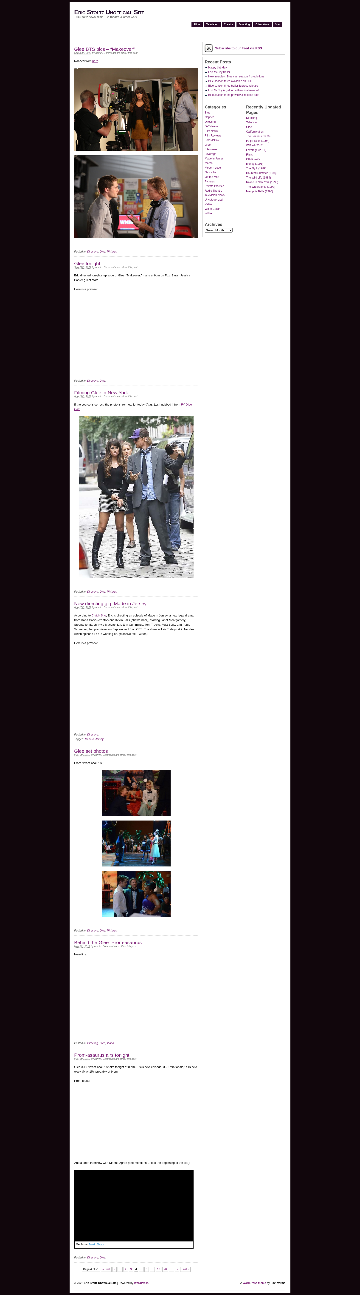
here (95, 61)
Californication (255, 131)
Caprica (209, 117)
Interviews (211, 149)
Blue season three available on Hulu (230, 81)
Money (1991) (254, 163)
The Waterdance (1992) (260, 186)
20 (165, 1269)
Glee (102, 251)
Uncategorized (213, 199)
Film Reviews (213, 135)
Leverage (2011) (256, 150)
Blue (207, 112)
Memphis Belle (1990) (259, 191)
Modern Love (213, 167)
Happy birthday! (218, 67)
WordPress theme (254, 1283)
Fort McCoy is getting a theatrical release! (233, 90)
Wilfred (209, 213)
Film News (211, 131)
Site (277, 24)
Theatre (228, 24)
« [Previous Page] (114, 1269)
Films (197, 24)
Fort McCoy (212, 140)
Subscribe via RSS (238, 48)
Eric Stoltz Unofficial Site (109, 12)
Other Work (262, 24)
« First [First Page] (106, 1269)
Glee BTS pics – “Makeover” (104, 49)
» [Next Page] (177, 1269)
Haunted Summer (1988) (261, 173)
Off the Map (212, 177)
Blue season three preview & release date (233, 95)
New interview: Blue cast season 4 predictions (236, 76)
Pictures (112, 251)
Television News (215, 195)
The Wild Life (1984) (258, 177)
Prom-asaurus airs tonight (101, 1055)
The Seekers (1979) (258, 136)
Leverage (210, 154)
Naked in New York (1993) (262, 182)
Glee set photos (91, 751)
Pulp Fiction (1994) (257, 140)
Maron (209, 163)
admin (98, 52)
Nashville (210, 172)
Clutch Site (99, 615)
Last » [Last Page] (185, 1269)
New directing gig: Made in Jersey (110, 603)
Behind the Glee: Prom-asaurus (108, 942)
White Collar (212, 208)
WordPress (141, 1283)
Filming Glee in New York (101, 392)
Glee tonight (87, 263)
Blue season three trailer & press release (233, 85)
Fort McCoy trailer (219, 72)
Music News (96, 1244)
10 (158, 1269)
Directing (244, 24)
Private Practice (214, 186)
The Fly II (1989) (256, 168)
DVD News (211, 126)
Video (110, 1043)
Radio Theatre (213, 190)
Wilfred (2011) (254, 145)
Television (212, 24)
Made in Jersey (94, 739)
